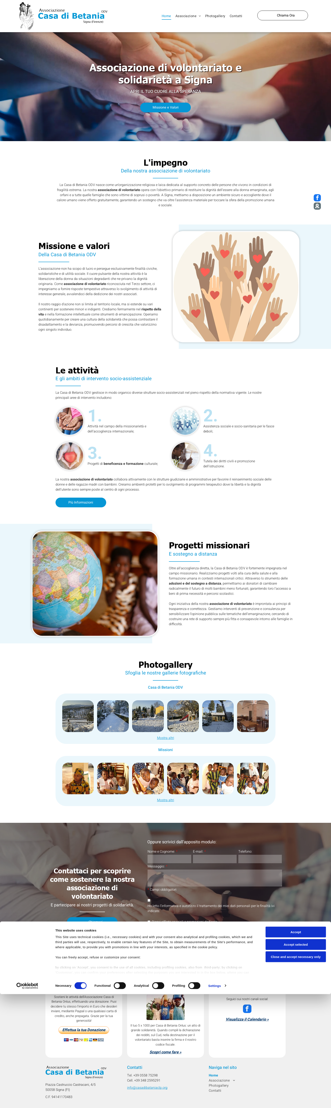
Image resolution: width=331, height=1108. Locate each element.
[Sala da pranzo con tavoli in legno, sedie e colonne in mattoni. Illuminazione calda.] (253, 716)
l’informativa (169, 905)
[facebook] (247, 1009)
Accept (295, 1062)
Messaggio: (156, 866)
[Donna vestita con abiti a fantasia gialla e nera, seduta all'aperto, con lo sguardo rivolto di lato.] (78, 778)
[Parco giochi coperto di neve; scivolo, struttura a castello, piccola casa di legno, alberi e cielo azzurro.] (183, 716)
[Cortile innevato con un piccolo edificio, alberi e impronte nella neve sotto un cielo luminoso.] (218, 716)
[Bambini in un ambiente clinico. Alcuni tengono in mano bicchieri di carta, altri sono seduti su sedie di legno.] (183, 778)
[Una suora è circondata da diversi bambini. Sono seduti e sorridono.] (253, 778)
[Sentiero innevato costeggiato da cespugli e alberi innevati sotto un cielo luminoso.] (113, 716)
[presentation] (180, 933)
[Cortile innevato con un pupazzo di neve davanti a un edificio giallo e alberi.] (148, 716)
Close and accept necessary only (296, 1087)
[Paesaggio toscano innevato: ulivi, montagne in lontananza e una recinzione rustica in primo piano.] (78, 716)
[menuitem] (166, 16)
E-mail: (198, 851)
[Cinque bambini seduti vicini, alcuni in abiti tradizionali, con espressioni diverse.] (218, 778)
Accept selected (296, 1075)
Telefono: (245, 851)
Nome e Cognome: (161, 851)
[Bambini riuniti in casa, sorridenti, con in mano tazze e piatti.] (113, 778)
